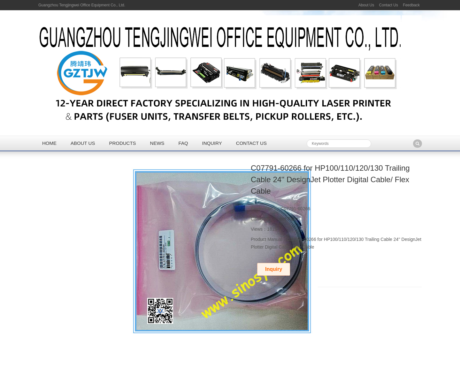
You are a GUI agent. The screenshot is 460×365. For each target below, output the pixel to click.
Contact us (251, 143)
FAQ (183, 143)
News (157, 143)
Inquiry (212, 143)
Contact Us (388, 5)
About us (83, 143)
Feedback (411, 5)
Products (122, 143)
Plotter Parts (285, 218)
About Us (366, 5)
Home (49, 143)
